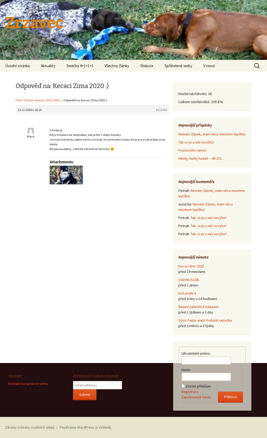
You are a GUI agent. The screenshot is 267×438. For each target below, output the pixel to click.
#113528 (161, 110)
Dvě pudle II (187, 293)
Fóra (19, 100)
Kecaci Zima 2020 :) (48, 100)
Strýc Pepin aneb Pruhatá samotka (205, 320)
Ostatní (28, 100)
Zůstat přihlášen (198, 386)
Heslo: (186, 369)
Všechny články (117, 65)
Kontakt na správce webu (28, 383)
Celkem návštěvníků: (194, 101)
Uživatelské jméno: (196, 353)
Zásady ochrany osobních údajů (29, 427)
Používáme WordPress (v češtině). (85, 427)
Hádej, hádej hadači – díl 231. (200, 158)
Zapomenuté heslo (196, 397)
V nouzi (209, 65)
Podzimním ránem (192, 150)
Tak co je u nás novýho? (196, 142)
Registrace (190, 391)
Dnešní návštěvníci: (193, 93)
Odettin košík (188, 279)
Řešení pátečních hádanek (198, 306)
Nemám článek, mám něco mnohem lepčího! (212, 134)
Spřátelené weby (178, 65)
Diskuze (146, 65)
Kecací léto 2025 (191, 266)
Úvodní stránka (17, 65)
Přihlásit (230, 397)
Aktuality (48, 65)
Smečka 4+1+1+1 (79, 65)
